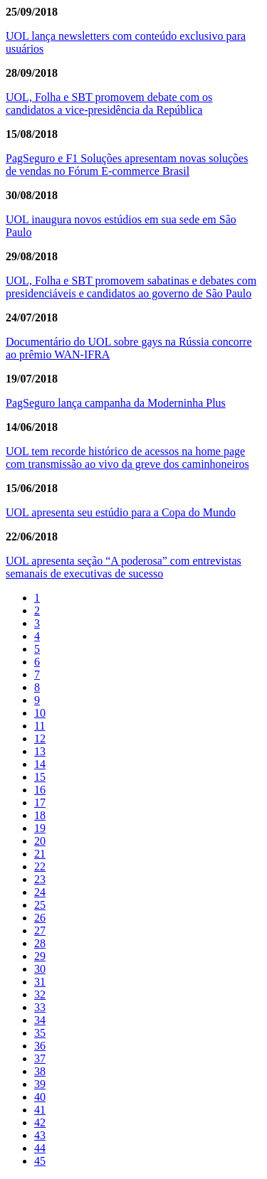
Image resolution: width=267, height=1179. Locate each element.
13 (40, 751)
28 (40, 943)
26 (40, 918)
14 (40, 764)
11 (39, 726)
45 (40, 1161)
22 (40, 866)
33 (40, 1007)
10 (40, 713)
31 (40, 982)
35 (40, 1033)
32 (40, 994)
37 (40, 1058)
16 (40, 790)
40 (40, 1097)
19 (40, 828)
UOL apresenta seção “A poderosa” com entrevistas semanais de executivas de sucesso (123, 567)
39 (40, 1084)
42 (40, 1122)
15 (40, 777)
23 (40, 879)
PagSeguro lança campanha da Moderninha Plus (116, 403)
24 (40, 892)
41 (40, 1110)
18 (40, 815)
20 (40, 841)
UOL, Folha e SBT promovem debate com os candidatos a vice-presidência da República (109, 103)
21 (40, 854)
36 (40, 1046)
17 (40, 802)
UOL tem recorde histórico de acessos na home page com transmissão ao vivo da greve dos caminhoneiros (127, 457)
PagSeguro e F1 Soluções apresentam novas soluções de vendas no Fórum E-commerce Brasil (127, 164)
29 (40, 956)
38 (40, 1071)
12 (40, 738)
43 (40, 1135)
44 (40, 1148)
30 (40, 969)
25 (40, 905)
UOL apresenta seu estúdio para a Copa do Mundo (121, 512)
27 (40, 930)
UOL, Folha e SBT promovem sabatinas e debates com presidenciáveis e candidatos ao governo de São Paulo (131, 286)
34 (40, 1020)
